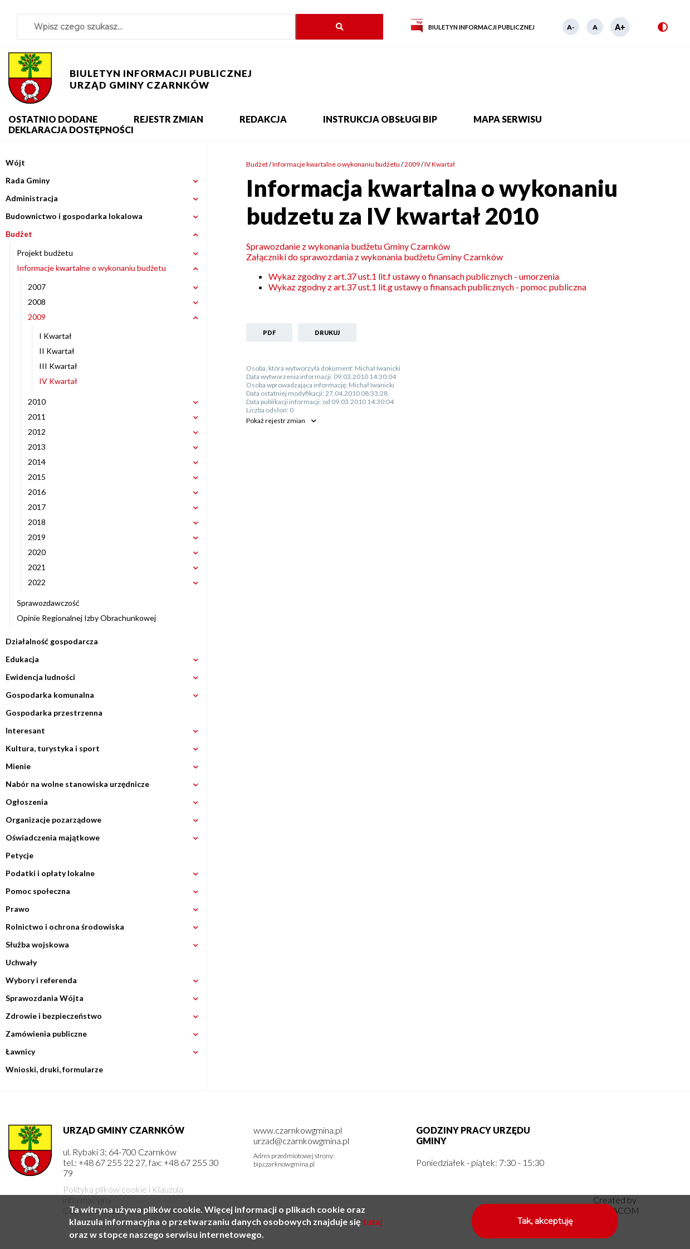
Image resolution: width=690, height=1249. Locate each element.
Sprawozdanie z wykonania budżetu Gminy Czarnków (348, 246)
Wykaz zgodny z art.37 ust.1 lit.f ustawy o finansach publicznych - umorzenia (413, 276)
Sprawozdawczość (48, 603)
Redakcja (263, 119)
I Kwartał (55, 336)
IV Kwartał (58, 381)
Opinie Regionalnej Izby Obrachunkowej (86, 618)
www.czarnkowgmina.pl (297, 1130)
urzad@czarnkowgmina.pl (301, 1140)
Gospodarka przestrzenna (54, 712)
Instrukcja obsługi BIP (380, 119)
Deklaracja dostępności (71, 129)
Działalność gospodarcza (52, 641)
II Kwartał (57, 351)
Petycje (19, 855)
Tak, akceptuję (544, 1226)
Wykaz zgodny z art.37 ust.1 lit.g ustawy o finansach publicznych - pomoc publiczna (427, 286)
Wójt (15, 162)
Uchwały (21, 962)
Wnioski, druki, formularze (54, 1069)
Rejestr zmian (168, 119)
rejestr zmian (275, 420)
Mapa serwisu (507, 119)
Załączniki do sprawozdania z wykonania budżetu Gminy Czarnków (374, 256)
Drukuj (327, 332)
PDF (269, 332)
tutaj (373, 1226)
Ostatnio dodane (52, 119)
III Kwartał (58, 366)
